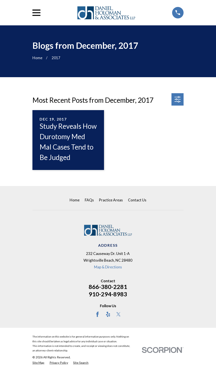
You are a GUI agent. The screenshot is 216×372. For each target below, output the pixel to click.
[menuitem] (38, 362)
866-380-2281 (108, 286)
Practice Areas (111, 200)
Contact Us (137, 200)
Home (75, 200)
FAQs (89, 200)
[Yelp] (108, 314)
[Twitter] (118, 314)
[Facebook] (97, 314)
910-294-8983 (108, 294)
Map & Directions (108, 267)
